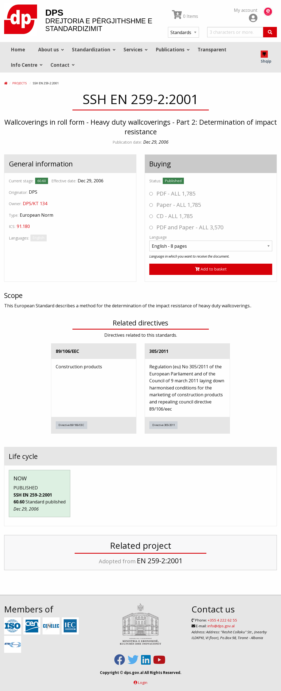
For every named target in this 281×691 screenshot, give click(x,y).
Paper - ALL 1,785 (175, 204)
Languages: (19, 238)
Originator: (18, 192)
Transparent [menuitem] (212, 49)
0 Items (185, 16)
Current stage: (21, 180)
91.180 (23, 226)
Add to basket (211, 269)
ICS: (12, 226)
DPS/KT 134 (35, 203)
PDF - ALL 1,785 (172, 193)
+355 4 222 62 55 (222, 620)
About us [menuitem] (48, 49)
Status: (155, 180)
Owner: (15, 203)
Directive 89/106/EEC (71, 425)
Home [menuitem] (18, 49)
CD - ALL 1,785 (171, 216)
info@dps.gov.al (221, 625)
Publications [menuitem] (170, 49)
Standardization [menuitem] (91, 49)
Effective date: (63, 180)
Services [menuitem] (132, 49)
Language (158, 237)
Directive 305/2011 (163, 425)
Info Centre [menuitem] (24, 65)
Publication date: (127, 142)
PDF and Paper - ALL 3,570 (186, 227)
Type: (13, 215)
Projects (19, 83)
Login (142, 682)
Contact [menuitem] (59, 65)
